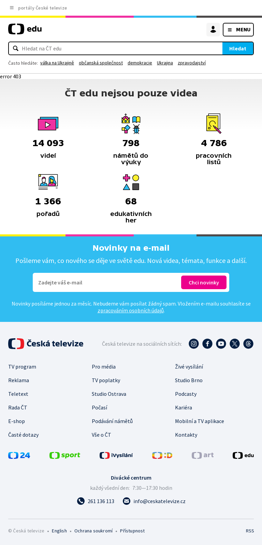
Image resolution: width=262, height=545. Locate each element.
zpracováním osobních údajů (131, 310)
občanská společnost (101, 63)
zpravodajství (192, 63)
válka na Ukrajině (57, 63)
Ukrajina (165, 63)
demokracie (140, 63)
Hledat (237, 48)
